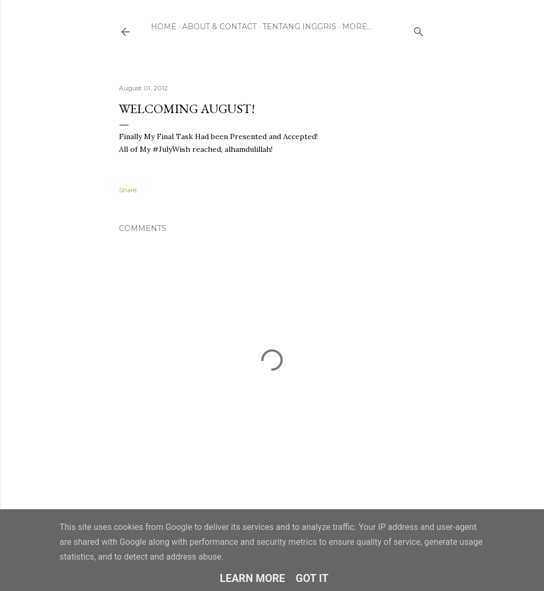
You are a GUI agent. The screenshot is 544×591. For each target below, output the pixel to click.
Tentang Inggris (299, 26)
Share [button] (128, 190)
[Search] (418, 29)
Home (163, 26)
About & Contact (219, 26)
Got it (312, 578)
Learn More (252, 578)
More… (357, 26)
